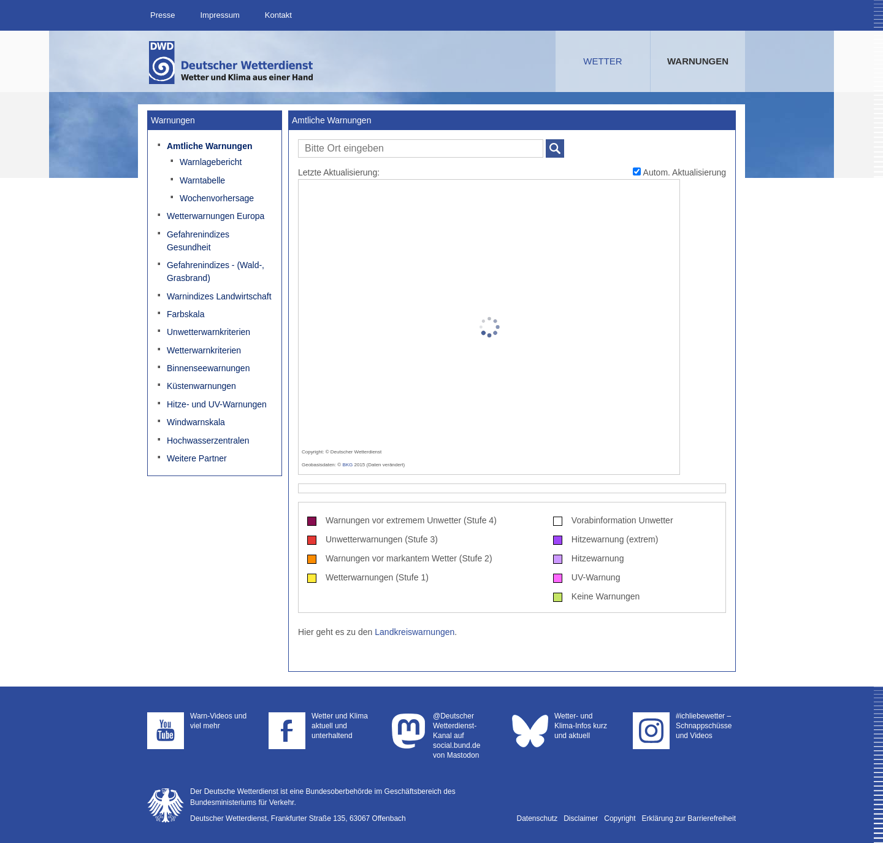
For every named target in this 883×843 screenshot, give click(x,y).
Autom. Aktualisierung (679, 172)
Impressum (219, 15)
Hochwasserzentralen (208, 440)
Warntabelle (202, 180)
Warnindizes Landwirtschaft (219, 296)
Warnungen (697, 61)
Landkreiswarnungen (414, 632)
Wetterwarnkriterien (204, 350)
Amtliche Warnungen (210, 146)
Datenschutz (537, 818)
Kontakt (278, 15)
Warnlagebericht (211, 162)
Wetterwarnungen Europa (215, 216)
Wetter (602, 61)
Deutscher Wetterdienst (232, 62)
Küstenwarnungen (201, 386)
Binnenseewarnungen (208, 368)
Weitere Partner (197, 458)
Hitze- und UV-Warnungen (217, 404)
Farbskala (185, 314)
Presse (162, 15)
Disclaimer (581, 818)
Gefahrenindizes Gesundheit (198, 240)
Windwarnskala (196, 422)
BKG (347, 465)
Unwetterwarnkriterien (208, 332)
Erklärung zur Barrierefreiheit (689, 818)
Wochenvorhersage (217, 198)
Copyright (619, 818)
